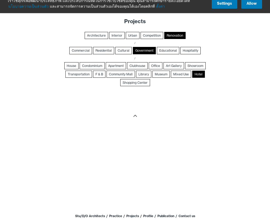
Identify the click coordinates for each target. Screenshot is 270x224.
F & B (99, 74)
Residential (103, 50)
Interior (117, 35)
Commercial (81, 50)
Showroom (195, 66)
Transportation (79, 74)
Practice (115, 216)
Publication (165, 216)
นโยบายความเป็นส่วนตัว (28, 3)
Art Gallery (174, 66)
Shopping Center (135, 83)
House (71, 66)
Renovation (175, 35)
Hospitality (190, 50)
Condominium (92, 66)
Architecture (96, 35)
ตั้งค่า (160, 3)
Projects (132, 216)
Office (155, 66)
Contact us (187, 216)
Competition (152, 35)
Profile (148, 216)
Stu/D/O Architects (90, 216)
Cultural (123, 50)
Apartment (116, 66)
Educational (168, 50)
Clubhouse (137, 66)
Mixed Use (181, 74)
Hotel (198, 74)
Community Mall (121, 74)
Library (143, 74)
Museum (161, 74)
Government (144, 50)
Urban (132, 35)
